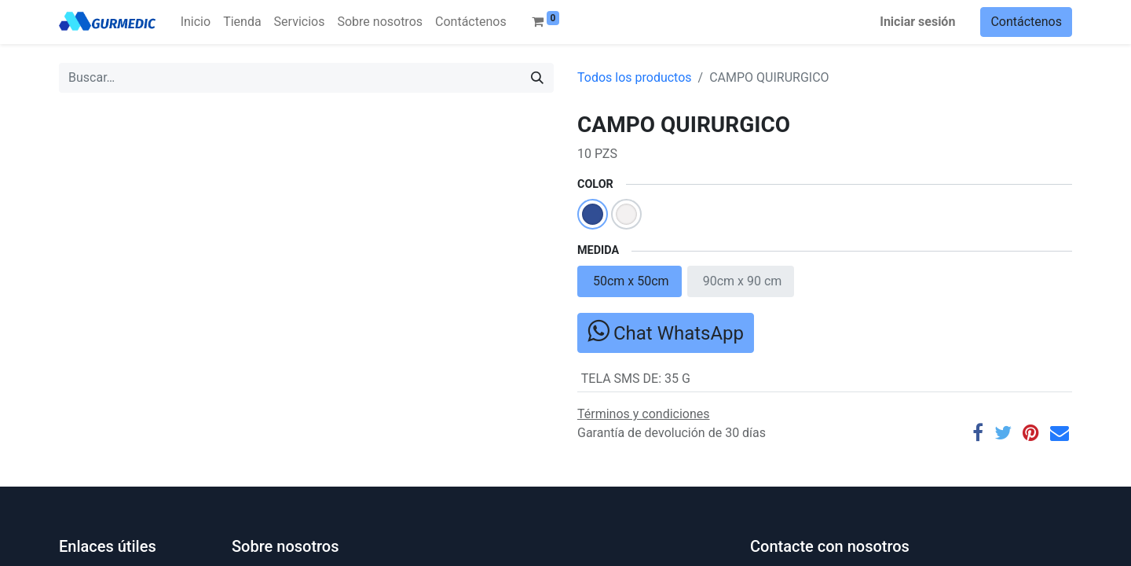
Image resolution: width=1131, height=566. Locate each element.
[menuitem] (195, 22)
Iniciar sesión (917, 21)
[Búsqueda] (537, 78)
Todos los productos (634, 77)
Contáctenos (1026, 21)
